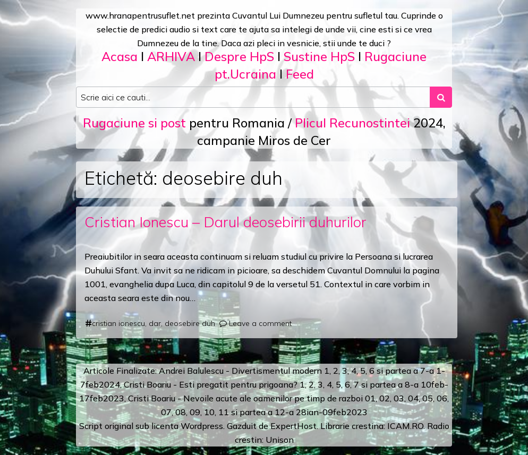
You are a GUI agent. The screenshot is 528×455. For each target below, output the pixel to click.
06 (442, 398)
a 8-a (408, 384)
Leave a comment (260, 323)
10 (209, 412)
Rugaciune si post (134, 123)
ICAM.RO (405, 425)
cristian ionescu (118, 323)
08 (180, 412)
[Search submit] (441, 97)
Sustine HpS (319, 56)
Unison (280, 439)
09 (195, 412)
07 (166, 412)
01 (370, 398)
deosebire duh (190, 323)
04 (413, 398)
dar (155, 323)
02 (384, 398)
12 (280, 412)
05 (427, 398)
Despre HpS (239, 56)
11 (223, 412)
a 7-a (423, 370)
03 (399, 398)
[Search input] (253, 97)
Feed (300, 74)
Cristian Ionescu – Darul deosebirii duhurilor (225, 222)
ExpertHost (293, 425)
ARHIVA (171, 56)
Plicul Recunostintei (352, 123)
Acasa (119, 56)
